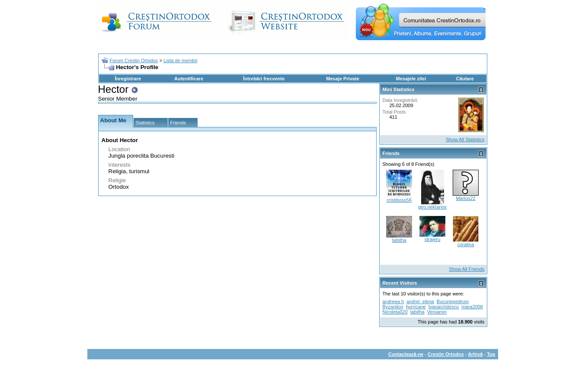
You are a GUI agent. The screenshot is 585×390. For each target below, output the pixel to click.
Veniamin (437, 311)
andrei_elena (420, 301)
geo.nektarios (432, 206)
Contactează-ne (405, 354)
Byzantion (393, 306)
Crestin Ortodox (446, 354)
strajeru (433, 239)
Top (491, 354)
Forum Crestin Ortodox (133, 60)
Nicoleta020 (395, 311)
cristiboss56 (399, 200)
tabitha (399, 240)
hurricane (416, 306)
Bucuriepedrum (453, 301)
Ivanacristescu (443, 306)
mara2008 (472, 306)
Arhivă (475, 354)
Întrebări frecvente (264, 78)
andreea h (393, 301)
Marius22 (465, 198)
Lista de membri (180, 60)
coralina (465, 244)
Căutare (465, 78)
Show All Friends (467, 269)
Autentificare (188, 78)
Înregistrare (128, 78)
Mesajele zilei (411, 78)
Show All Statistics (465, 139)
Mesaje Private (342, 78)
